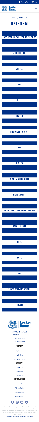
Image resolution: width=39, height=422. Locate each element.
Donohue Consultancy (26, 416)
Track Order (19, 355)
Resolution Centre (19, 359)
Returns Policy (19, 392)
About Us (20, 367)
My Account (20, 351)
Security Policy (19, 396)
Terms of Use (19, 384)
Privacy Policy (19, 388)
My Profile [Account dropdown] (23, 2)
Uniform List (19, 371)
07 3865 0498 (20, 339)
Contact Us (19, 376)
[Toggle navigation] (36, 8)
